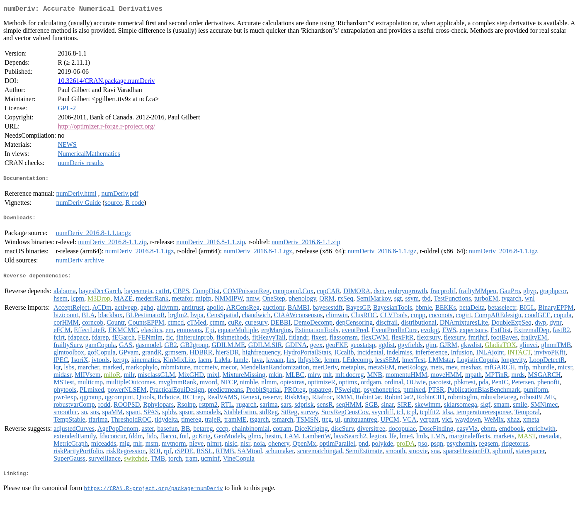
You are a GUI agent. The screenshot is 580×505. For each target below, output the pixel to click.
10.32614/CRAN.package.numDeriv (106, 82)
